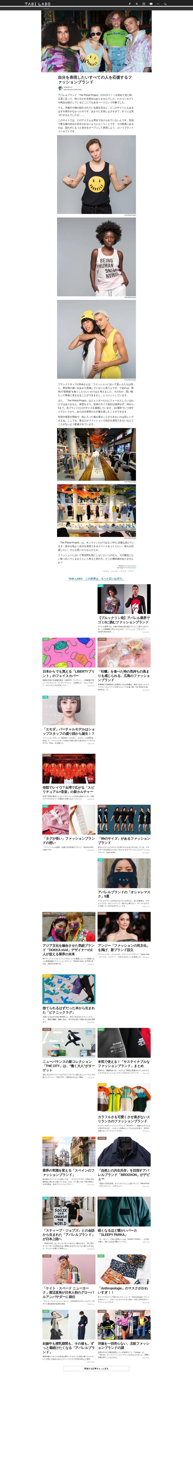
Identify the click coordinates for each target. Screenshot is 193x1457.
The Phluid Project (130, 567)
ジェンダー (114, 572)
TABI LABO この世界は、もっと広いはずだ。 (96, 579)
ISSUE (46, 640)
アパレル (106, 572)
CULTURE (102, 640)
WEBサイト (109, 96)
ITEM (100, 587)
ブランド (131, 572)
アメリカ (123, 572)
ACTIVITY (47, 977)
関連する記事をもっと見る (96, 1370)
